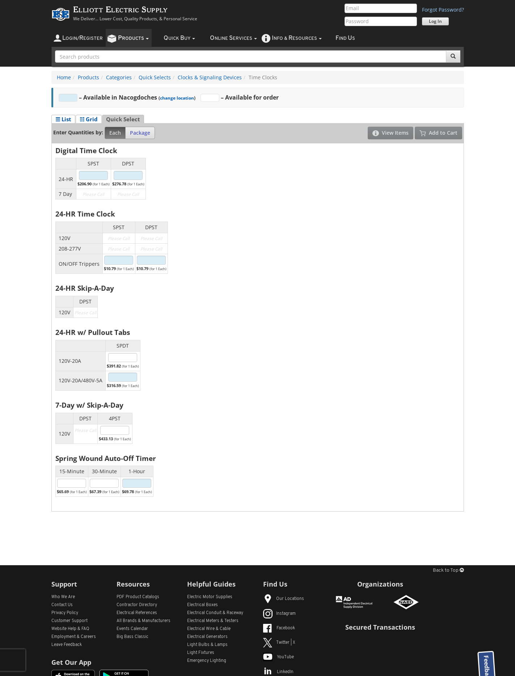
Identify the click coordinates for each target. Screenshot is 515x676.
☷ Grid (89, 119)
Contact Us (62, 605)
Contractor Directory (137, 605)
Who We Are (63, 597)
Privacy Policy (64, 613)
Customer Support (69, 621)
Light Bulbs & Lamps (207, 645)
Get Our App (71, 662)
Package (140, 132)
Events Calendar (132, 629)
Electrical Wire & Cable (209, 629)
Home (64, 77)
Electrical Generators (207, 637)
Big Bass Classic (132, 637)
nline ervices (233, 38)
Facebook (279, 628)
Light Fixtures (200, 653)
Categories (119, 77)
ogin (82, 38)
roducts (133, 38)
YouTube (278, 657)
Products (88, 77)
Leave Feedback (66, 645)
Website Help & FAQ (70, 629)
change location (177, 98)
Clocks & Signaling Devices (210, 77)
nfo (297, 38)
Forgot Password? (443, 9)
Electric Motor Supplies (209, 597)
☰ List (63, 119)
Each (115, 132)
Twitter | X (279, 643)
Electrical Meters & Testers (212, 621)
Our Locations (283, 599)
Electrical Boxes (202, 605)
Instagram (279, 614)
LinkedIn (278, 672)
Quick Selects (155, 77)
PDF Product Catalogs (138, 597)
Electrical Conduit (215, 613)
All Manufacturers (143, 621)
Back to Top (448, 570)
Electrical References (137, 613)
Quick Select (123, 119)
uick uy (179, 38)
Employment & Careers (73, 637)
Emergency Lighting (206, 661)
